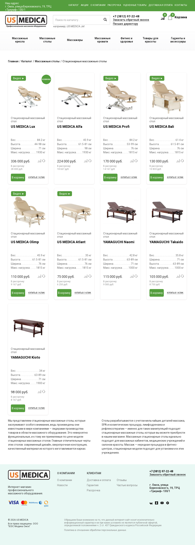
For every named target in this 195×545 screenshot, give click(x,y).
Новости (62, 485)
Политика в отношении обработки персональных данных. (95, 530)
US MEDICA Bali (161, 127)
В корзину (18, 177)
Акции (84, 5)
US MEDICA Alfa (69, 127)
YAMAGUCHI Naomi (118, 242)
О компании (97, 5)
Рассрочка (114, 5)
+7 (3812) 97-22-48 (126, 16)
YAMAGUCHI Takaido (166, 242)
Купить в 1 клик (36, 177)
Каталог (74, 5)
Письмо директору (125, 23)
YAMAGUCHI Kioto (25, 357)
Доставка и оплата (161, 5)
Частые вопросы (127, 485)
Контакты (181, 5)
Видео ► (18, 78)
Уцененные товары (134, 5)
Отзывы (122, 480)
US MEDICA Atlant (71, 242)
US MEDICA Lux (23, 127)
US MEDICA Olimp (25, 242)
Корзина (177, 17)
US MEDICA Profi (116, 127)
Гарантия (92, 485)
